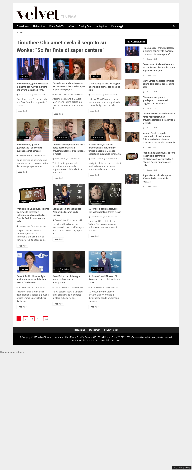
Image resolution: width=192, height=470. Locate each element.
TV (57, 76)
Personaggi (117, 26)
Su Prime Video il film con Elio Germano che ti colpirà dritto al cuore (104, 279)
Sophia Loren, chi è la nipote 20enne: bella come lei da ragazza (67, 212)
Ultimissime (39, 26)
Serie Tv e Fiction (98, 201)
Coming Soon (85, 26)
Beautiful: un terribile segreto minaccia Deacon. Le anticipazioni (67, 279)
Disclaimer (94, 329)
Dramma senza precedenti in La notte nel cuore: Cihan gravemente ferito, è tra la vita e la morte (69, 149)
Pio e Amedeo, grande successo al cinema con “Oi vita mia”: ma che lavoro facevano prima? (32, 86)
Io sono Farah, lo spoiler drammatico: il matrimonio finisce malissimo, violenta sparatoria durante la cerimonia (105, 149)
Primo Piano (23, 26)
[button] (174, 26)
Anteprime (101, 26)
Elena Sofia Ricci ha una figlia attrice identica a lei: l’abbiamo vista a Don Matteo (32, 279)
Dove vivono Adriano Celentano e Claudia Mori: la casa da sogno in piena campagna (69, 86)
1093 (45, 318)
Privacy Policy (111, 329)
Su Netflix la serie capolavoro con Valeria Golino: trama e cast (105, 210)
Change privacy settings (181, 468)
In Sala (71, 26)
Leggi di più (22, 111)
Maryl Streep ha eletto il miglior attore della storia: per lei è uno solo (104, 86)
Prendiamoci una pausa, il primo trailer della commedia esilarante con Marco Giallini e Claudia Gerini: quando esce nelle (33, 215)
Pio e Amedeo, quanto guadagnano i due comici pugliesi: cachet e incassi (29, 147)
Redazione (79, 329)
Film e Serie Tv (56, 26)
